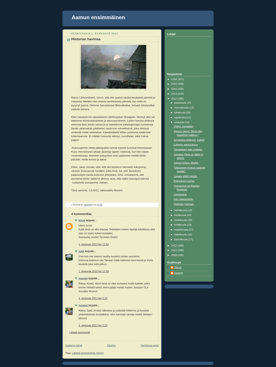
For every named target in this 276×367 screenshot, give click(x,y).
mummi (83, 278)
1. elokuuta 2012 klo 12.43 (94, 244)
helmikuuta (180, 234)
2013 (174, 93)
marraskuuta (181, 107)
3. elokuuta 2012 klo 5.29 (93, 325)
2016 (174, 79)
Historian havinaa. (184, 204)
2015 (174, 84)
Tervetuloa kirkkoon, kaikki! (189, 140)
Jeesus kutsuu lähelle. (186, 162)
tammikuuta (181, 239)
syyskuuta (180, 117)
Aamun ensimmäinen (98, 17)
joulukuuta (180, 102)
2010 (174, 250)
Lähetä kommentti (79, 332)
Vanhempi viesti (150, 345)
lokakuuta (180, 112)
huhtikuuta (180, 224)
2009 (174, 255)
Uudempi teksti (73, 345)
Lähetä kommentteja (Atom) (88, 353)
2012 (174, 98)
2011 (174, 245)
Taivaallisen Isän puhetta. (188, 149)
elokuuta (179, 122)
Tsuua (178, 267)
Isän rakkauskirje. (184, 199)
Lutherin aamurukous (186, 144)
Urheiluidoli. (180, 194)
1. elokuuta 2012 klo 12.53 (94, 271)
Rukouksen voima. (184, 181)
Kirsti (82, 220)
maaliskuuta (181, 229)
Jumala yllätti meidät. (186, 176)
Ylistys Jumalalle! (184, 126)
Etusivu (111, 345)
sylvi (81, 251)
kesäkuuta (180, 215)
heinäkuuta (181, 210)
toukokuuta (181, 220)
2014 (174, 88)
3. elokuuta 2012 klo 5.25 (93, 298)
